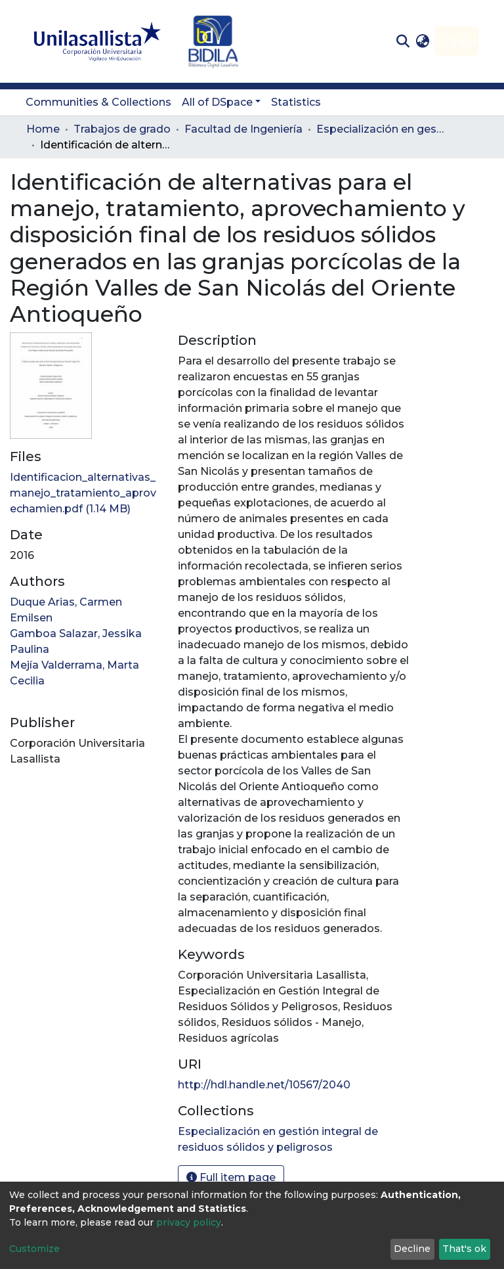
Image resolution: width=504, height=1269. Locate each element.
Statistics (296, 102)
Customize (34, 1249)
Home (43, 129)
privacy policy (188, 1222)
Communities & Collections (98, 102)
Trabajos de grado (122, 129)
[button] (423, 41)
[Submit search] (402, 41)
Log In (452, 41)
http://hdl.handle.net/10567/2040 (264, 1085)
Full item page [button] (231, 1177)
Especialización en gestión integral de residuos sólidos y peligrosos (382, 129)
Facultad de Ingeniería (243, 129)
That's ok (464, 1249)
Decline (412, 1249)
